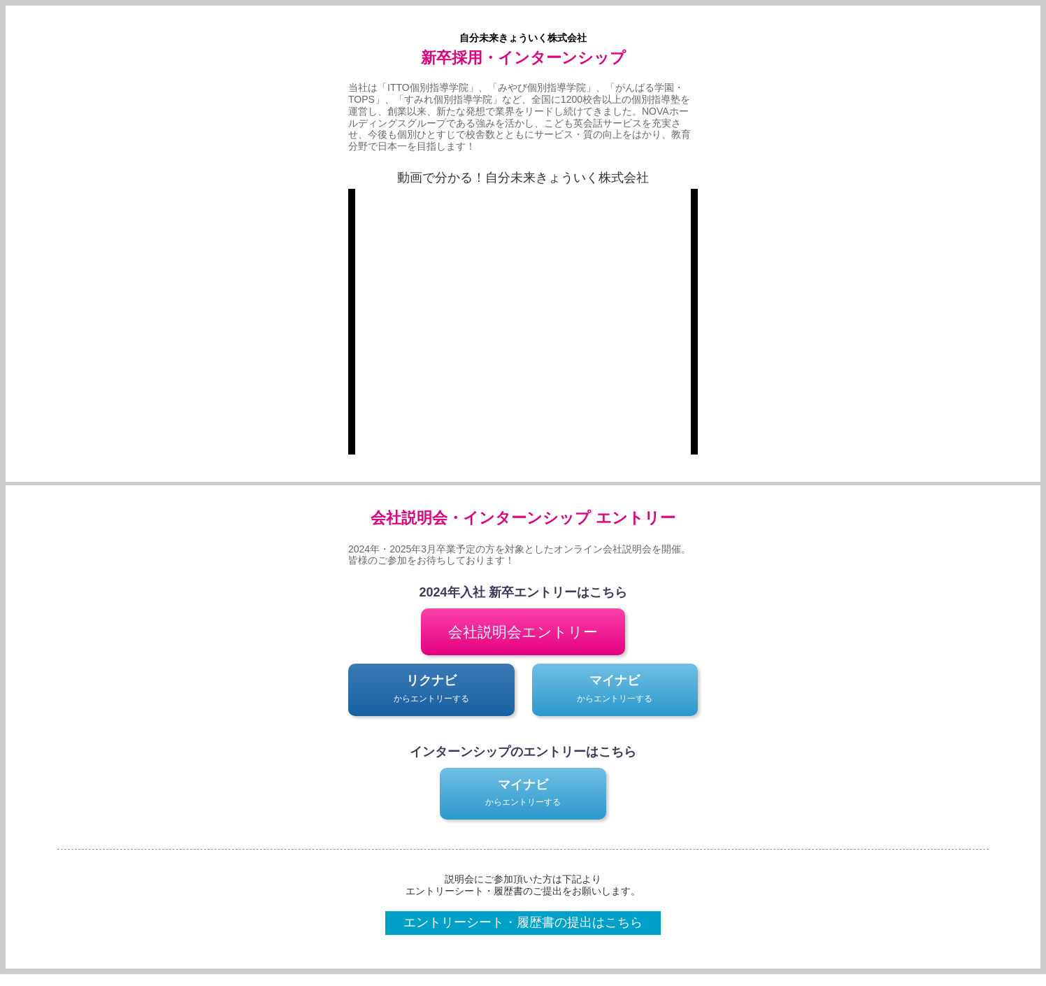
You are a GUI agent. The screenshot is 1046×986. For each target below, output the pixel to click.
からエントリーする (431, 687)
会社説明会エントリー (523, 632)
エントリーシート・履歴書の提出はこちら (523, 922)
